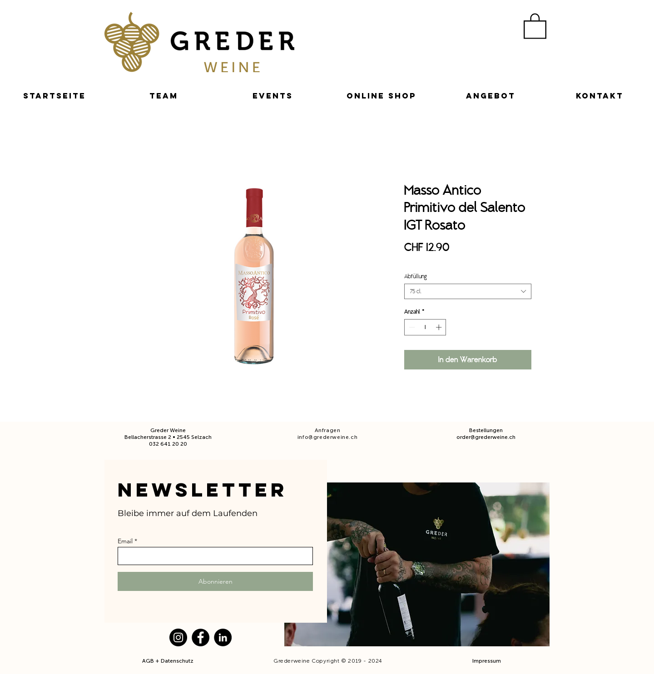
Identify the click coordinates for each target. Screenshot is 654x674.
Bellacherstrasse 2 (147, 437)
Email (125, 541)
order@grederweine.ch (485, 437)
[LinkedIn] (223, 637)
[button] (535, 25)
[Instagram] (178, 637)
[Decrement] (411, 327)
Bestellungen (486, 430)
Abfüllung (415, 276)
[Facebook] (200, 637)
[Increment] (439, 327)
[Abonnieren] (215, 581)
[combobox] (467, 291)
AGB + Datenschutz (168, 661)
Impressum (486, 661)
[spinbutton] (425, 327)
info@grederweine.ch (327, 437)
